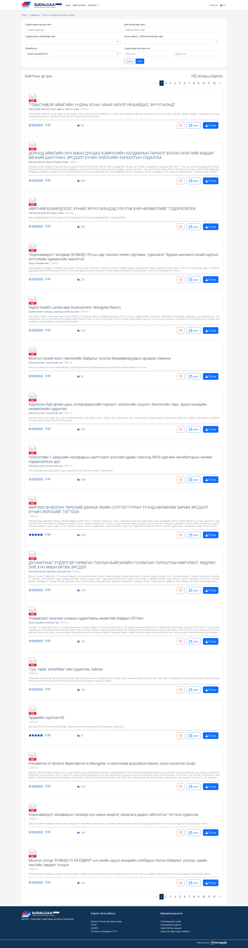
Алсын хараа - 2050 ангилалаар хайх (143, 36)
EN (223, 5)
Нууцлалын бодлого (171, 924)
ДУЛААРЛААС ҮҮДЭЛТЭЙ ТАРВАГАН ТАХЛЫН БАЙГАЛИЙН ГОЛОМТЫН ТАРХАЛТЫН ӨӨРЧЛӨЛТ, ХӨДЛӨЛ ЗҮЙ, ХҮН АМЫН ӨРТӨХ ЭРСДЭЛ (122, 565)
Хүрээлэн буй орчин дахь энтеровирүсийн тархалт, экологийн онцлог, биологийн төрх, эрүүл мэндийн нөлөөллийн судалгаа (118, 406)
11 (209, 83)
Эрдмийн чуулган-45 (46, 717)
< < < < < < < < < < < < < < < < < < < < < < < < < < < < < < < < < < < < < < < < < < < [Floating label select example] (73, 41)
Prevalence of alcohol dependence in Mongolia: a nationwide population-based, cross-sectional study (112, 763)
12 (214, 83)
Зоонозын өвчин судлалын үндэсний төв (49, 571)
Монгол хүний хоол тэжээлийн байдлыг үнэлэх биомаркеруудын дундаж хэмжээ (100, 358)
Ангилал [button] (92, 5)
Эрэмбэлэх (31, 48)
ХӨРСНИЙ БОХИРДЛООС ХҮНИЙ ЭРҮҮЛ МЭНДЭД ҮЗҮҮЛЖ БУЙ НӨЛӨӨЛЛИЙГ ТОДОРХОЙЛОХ (112, 209)
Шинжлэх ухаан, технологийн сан (45, 362)
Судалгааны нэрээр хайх (38, 24)
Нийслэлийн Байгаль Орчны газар (46, 213)
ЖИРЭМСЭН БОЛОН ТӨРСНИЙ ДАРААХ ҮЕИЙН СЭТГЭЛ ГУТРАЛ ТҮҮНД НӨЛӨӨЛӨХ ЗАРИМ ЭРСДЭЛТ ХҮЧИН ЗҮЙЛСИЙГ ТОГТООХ (118, 509)
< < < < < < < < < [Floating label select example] (172, 41)
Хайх (140, 61)
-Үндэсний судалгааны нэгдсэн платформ (51, 918)
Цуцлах (129, 61)
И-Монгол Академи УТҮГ (104, 931)
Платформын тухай (171, 921)
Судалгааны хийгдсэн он (137, 48)
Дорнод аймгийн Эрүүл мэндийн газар (48, 162)
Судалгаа (35, 14)
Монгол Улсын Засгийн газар (106, 921)
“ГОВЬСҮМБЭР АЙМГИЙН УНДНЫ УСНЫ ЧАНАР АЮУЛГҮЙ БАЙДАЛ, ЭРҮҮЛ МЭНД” (102, 105)
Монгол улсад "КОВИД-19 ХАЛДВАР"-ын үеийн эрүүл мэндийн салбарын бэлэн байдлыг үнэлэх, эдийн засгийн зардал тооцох (118, 862)
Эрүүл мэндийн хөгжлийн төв (44, 622)
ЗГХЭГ (94, 924)
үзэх (193, 125)
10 (203, 83)
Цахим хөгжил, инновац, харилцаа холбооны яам (54, 311)
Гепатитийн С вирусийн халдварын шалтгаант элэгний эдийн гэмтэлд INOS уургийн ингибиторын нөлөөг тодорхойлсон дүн (121, 459)
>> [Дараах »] (220, 83)
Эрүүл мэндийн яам (39, 263)
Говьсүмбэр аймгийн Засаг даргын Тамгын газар (54, 109)
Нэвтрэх (213, 5)
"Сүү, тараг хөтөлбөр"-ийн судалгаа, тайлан (66, 669)
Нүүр (68, 5)
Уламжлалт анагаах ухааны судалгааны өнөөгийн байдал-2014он (86, 618)
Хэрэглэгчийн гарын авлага (175, 931)
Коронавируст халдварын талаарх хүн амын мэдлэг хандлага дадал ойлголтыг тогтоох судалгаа (113, 814)
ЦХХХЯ (94, 927)
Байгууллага (79, 5)
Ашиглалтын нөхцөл (171, 927)
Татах (210, 125)
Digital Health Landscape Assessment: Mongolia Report (75, 307)
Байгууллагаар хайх (134, 24)
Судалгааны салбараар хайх (40, 36)
